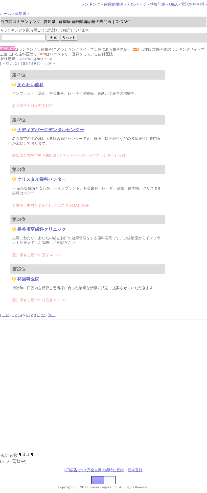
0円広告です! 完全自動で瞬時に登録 (94, 470)
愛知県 (20, 14)
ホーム (5, 14)
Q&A (173, 4)
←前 (6, 63)
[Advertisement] (66, 354)
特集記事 (158, 4)
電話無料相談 (193, 4)
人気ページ (137, 4)
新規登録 (135, 470)
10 (39, 63)
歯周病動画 (114, 4)
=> (43, 63)
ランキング (90, 4)
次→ (52, 63)
